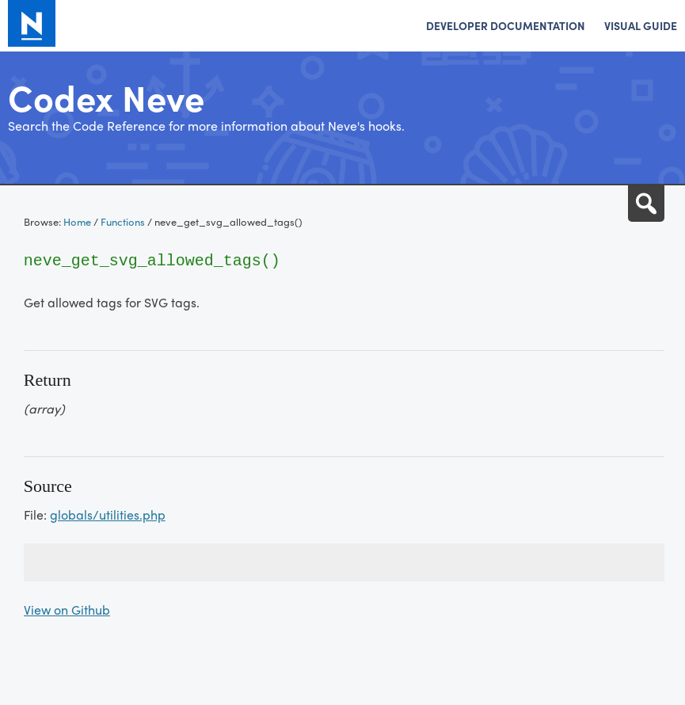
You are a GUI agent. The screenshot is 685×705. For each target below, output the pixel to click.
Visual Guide (640, 25)
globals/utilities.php (108, 514)
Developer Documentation (505, 25)
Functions (123, 221)
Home (77, 221)
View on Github (67, 609)
